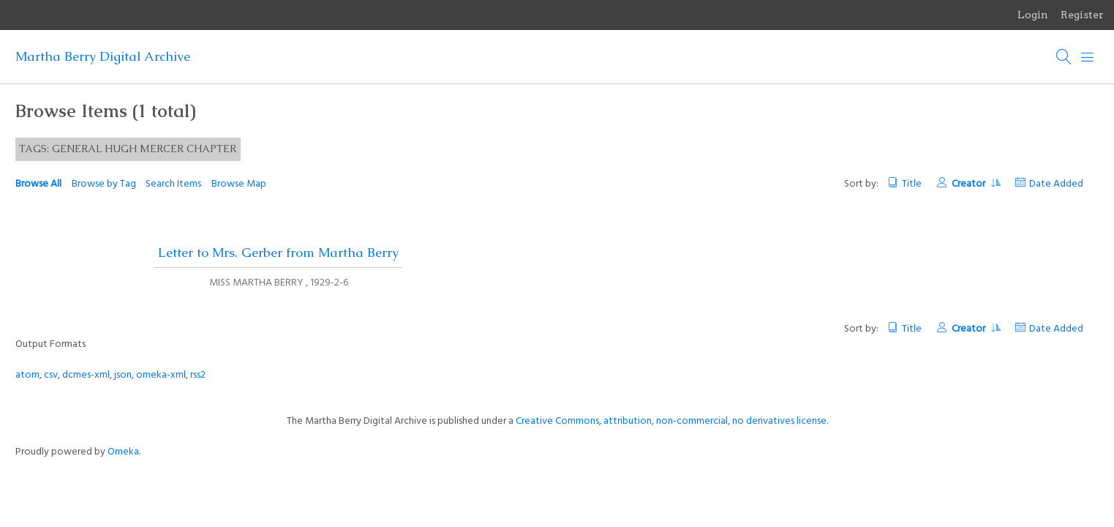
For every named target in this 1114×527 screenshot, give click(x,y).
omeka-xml (161, 375)
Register (1082, 14)
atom (27, 375)
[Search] (1064, 57)
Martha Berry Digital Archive (102, 56)
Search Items (173, 184)
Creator (976, 184)
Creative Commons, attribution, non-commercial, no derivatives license (671, 421)
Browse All (38, 184)
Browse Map (238, 184)
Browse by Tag (104, 184)
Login (1032, 14)
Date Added (1056, 184)
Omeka (123, 452)
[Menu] (1087, 57)
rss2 (198, 375)
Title (912, 184)
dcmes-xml (86, 375)
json (123, 375)
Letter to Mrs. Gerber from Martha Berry (278, 252)
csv (51, 375)
